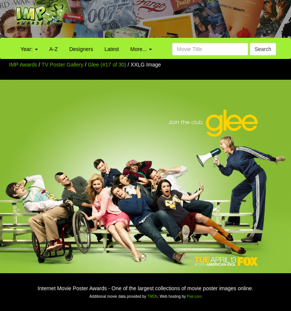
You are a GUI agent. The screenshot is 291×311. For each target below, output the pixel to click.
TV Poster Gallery (62, 65)
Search (263, 49)
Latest (112, 49)
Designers (81, 49)
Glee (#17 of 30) (107, 65)
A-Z (53, 49)
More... (141, 49)
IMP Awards (23, 65)
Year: (29, 49)
